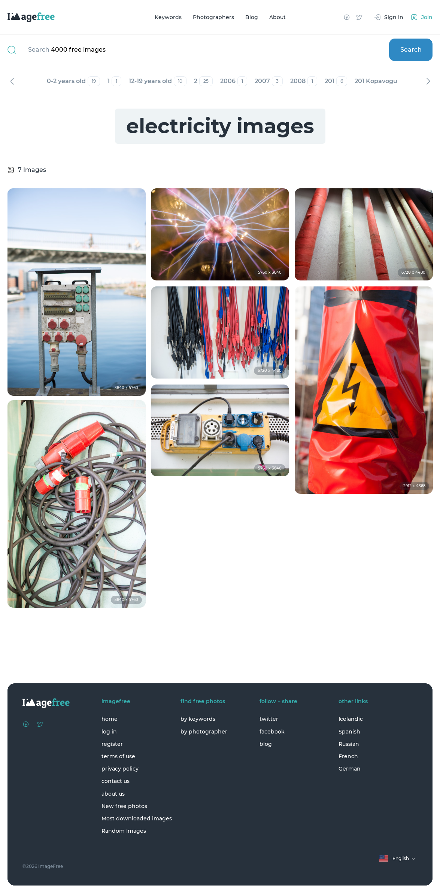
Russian (349, 744)
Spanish (349, 731)
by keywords (197, 719)
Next (428, 81)
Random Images (123, 830)
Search (411, 49)
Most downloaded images (136, 818)
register (112, 744)
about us (113, 793)
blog (266, 744)
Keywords (168, 17)
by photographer (203, 731)
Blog (251, 17)
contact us (115, 781)
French (348, 756)
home (109, 719)
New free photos (124, 806)
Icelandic (351, 719)
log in (109, 731)
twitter (269, 719)
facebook (272, 731)
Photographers (213, 17)
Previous (11, 81)
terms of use (118, 756)
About (277, 17)
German (350, 768)
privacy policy (120, 768)
